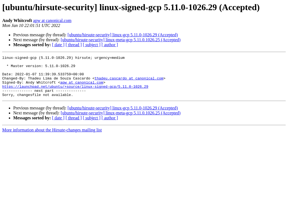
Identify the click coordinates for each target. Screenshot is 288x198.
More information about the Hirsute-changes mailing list (52, 138)
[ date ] (58, 44)
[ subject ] (91, 44)
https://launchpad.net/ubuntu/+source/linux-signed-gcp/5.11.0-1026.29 (75, 92)
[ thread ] (74, 44)
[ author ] (110, 44)
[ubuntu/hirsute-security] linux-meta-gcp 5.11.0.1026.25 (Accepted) (120, 39)
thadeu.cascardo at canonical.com (128, 83)
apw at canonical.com (52, 20)
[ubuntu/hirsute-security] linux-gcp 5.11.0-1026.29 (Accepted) (122, 34)
